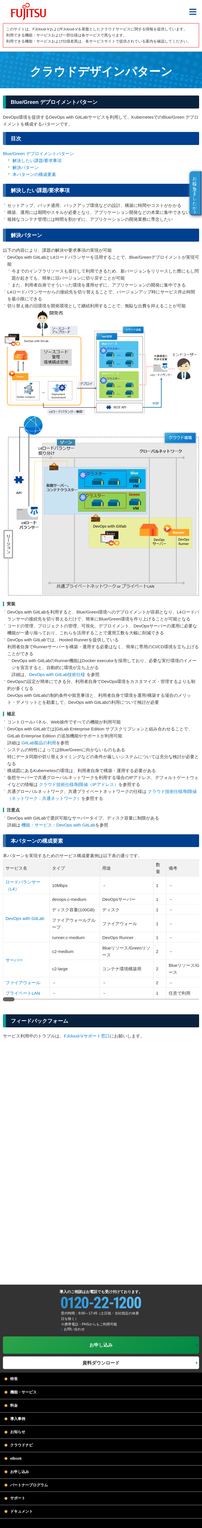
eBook (16, 1458)
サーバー (14, 960)
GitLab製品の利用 (38, 742)
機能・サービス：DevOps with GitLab (58, 824)
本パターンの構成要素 (34, 174)
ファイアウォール (23, 982)
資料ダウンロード (101, 1362)
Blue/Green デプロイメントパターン (38, 153)
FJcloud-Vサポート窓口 (87, 1035)
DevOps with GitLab (25, 918)
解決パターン (25, 167)
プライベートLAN (23, 993)
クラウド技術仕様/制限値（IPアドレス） (78, 784)
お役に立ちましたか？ (194, 193)
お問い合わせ (74, 1329)
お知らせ (17, 1432)
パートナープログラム (29, 1485)
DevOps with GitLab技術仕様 (57, 674)
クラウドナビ (21, 1445)
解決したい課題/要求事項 (37, 160)
